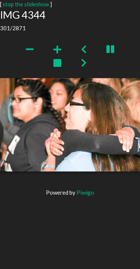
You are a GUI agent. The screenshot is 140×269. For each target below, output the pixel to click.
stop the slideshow (26, 4)
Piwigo (85, 192)
